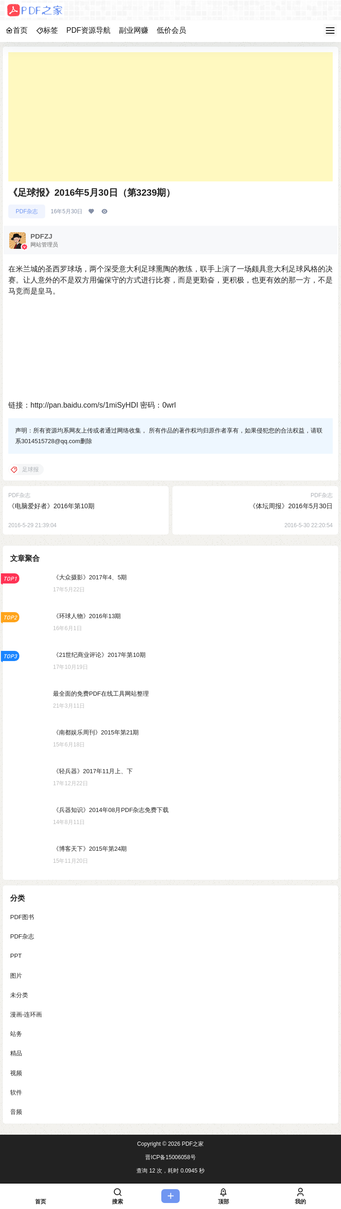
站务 (16, 1034)
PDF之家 (192, 1144)
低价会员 (171, 30)
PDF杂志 (27, 211)
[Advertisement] (170, 116)
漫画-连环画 (26, 1014)
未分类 (19, 995)
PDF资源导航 (88, 30)
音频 (16, 1111)
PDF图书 (22, 917)
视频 (16, 1073)
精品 (16, 1053)
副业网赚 (133, 30)
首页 (17, 30)
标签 (47, 30)
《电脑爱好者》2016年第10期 (51, 506)
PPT (16, 956)
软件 (16, 1092)
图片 (16, 975)
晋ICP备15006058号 (170, 1157)
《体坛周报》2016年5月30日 (291, 506)
